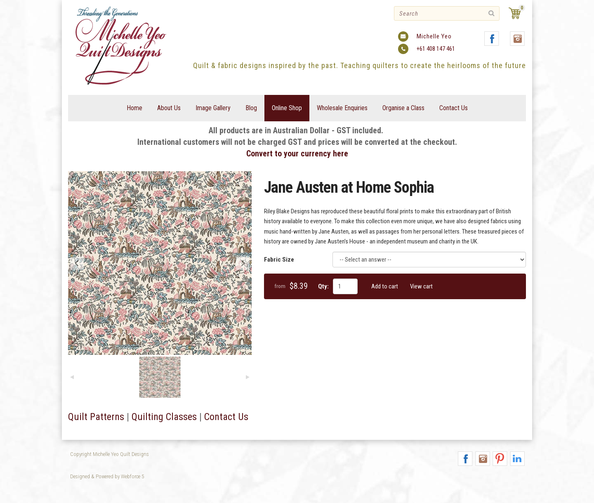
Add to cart (384, 286)
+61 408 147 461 (436, 48)
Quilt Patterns (96, 417)
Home (134, 108)
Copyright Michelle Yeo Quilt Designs (109, 454)
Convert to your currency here (297, 153)
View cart (421, 286)
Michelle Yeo (434, 36)
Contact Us (453, 108)
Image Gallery (213, 108)
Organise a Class (403, 108)
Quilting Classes (164, 417)
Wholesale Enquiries (342, 108)
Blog (251, 108)
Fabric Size (279, 259)
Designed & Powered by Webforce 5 (107, 476)
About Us (169, 108)
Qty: (323, 286)
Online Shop (287, 108)
